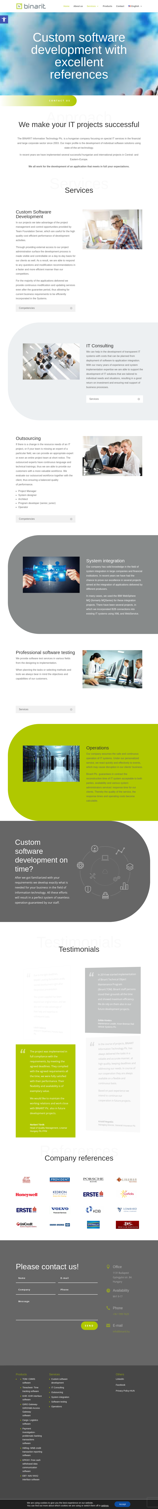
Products (107, 6)
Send (89, 1325)
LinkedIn (120, 1379)
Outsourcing (57, 1392)
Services (91, 6)
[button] (4, 19)
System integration (60, 1397)
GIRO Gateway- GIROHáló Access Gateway (31, 1408)
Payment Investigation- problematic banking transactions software (32, 1435)
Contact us (60, 100)
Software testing (59, 1401)
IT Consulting (57, 1387)
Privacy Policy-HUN (125, 1391)
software (26, 1415)
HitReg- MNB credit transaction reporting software (32, 1452)
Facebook (120, 1385)
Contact (120, 6)
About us (78, 6)
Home (66, 6)
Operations (56, 1406)
